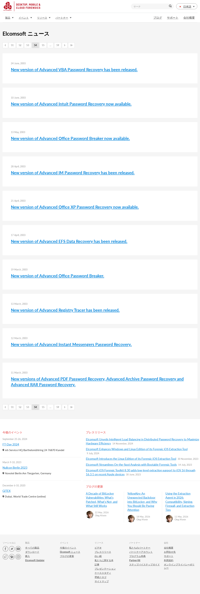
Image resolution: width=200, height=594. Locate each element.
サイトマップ (102, 581)
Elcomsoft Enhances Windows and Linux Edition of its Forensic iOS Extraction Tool (137, 449)
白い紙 (98, 556)
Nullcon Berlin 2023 (15, 467)
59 (57, 45)
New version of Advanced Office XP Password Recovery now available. (75, 207)
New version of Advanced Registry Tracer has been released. (65, 310)
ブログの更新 (67, 556)
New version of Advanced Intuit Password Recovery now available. (71, 103)
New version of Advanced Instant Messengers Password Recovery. (71, 344)
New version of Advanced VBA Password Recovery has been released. (74, 69)
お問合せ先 (170, 551)
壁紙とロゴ (100, 577)
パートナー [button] (63, 17)
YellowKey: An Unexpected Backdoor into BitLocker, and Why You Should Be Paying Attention (142, 502)
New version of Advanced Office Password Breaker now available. (70, 138)
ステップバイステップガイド (144, 564)
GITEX (7, 491)
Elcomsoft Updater (34, 560)
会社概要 (189, 17)
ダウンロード (32, 551)
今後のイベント (68, 547)
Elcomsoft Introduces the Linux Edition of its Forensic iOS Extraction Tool (131, 458)
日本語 (187, 6)
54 (35, 45)
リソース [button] (44, 17)
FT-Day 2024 (11, 444)
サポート (172, 17)
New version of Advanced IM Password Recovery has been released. (73, 172)
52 (20, 45)
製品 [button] (9, 17)
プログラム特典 (137, 556)
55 (43, 45)
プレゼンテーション (105, 568)
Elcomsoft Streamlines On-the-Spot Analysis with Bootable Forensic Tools (131, 464)
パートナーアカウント (141, 551)
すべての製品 (32, 547)
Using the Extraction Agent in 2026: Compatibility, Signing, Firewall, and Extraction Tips (179, 502)
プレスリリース (103, 551)
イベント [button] (25, 17)
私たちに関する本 (104, 560)
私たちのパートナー (139, 547)
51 (12, 45)
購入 (27, 556)
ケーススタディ (103, 572)
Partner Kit (134, 560)
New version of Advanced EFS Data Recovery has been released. (69, 241)
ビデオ (98, 547)
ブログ (157, 17)
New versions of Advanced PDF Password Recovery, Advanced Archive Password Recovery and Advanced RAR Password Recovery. (97, 381)
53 (27, 45)
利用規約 (168, 560)
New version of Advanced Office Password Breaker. (57, 275)
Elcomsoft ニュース (70, 551)
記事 (97, 564)
